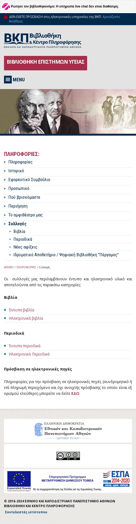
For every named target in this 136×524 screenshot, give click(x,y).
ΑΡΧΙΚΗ (8, 267)
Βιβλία (19, 231)
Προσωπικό (18, 188)
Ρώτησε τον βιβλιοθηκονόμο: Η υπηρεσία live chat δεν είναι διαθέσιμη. (65, 6)
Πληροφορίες (20, 162)
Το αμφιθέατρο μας (25, 214)
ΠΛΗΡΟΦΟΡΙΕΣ (26, 267)
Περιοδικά (22, 239)
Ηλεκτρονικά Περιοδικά (29, 354)
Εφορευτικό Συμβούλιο (29, 179)
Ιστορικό (16, 170)
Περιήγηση (18, 206)
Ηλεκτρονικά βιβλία (26, 318)
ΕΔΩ (75, 393)
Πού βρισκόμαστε (24, 197)
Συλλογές (17, 223)
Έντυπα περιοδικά (24, 345)
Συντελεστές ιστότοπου (26, 512)
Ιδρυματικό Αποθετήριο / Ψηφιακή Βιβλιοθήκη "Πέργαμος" (66, 254)
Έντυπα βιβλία (21, 309)
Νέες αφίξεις (25, 247)
